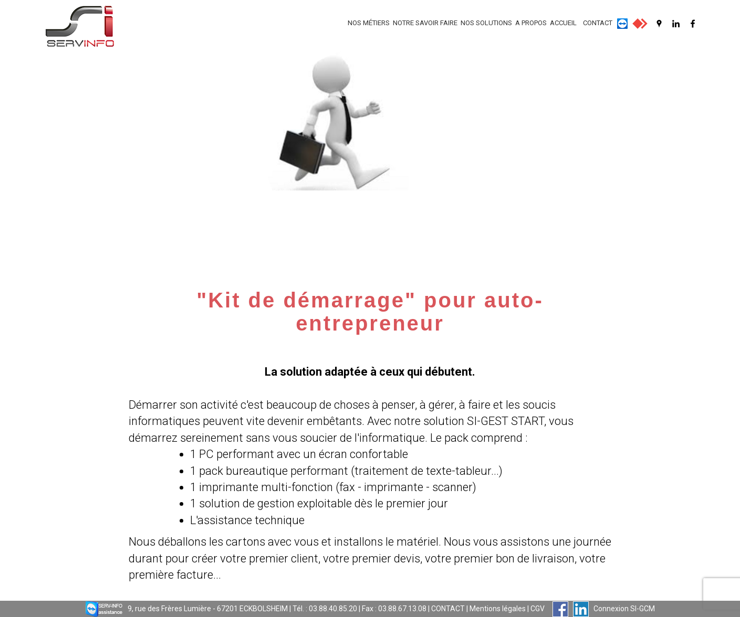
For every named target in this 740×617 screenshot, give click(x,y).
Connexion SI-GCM (624, 608)
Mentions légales (498, 608)
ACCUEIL (563, 23)
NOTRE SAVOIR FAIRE (425, 23)
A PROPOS (531, 23)
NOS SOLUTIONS (486, 23)
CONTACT (597, 23)
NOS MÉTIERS (369, 23)
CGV (537, 608)
